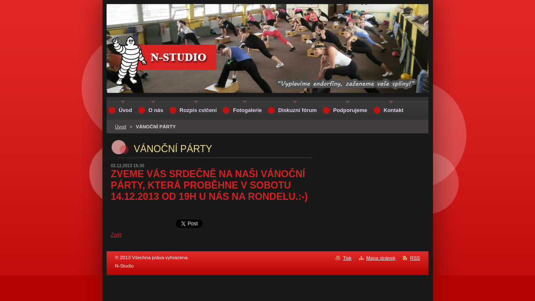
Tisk (347, 257)
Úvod (120, 126)
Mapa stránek (380, 257)
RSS (415, 257)
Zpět (116, 235)
